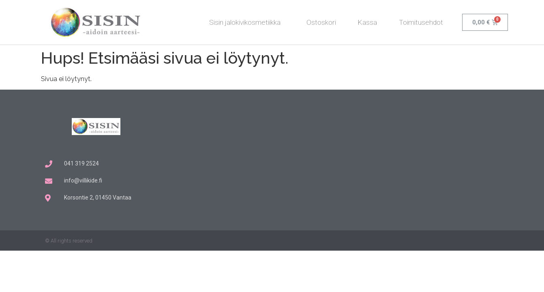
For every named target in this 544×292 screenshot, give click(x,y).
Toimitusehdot (421, 22)
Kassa (367, 22)
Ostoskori (321, 22)
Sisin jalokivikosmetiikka (247, 22)
